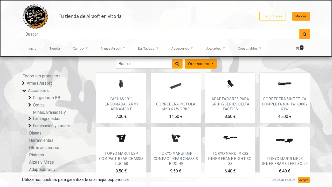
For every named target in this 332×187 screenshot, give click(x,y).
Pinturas (36, 154)
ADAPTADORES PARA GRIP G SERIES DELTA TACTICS (230, 103)
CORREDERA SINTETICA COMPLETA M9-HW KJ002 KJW (284, 103)
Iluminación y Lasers (51, 125)
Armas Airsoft (39, 83)
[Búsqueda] (304, 34)
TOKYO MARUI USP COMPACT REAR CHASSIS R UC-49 (176, 158)
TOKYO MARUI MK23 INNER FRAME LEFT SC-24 (285, 161)
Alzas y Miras (41, 162)
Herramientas (41, 140)
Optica (39, 105)
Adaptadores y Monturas (42, 172)
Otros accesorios (44, 147)
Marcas (301, 16)
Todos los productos (41, 76)
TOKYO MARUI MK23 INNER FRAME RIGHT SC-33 (230, 158)
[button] (201, 64)
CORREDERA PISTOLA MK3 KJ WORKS (175, 106)
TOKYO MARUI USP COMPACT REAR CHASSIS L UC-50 (121, 158)
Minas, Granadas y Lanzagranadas (49, 115)
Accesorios (38, 90)
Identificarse (272, 16)
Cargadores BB (46, 97)
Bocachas (38, 183)
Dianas (35, 133)
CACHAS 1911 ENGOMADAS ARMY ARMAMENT (121, 103)
